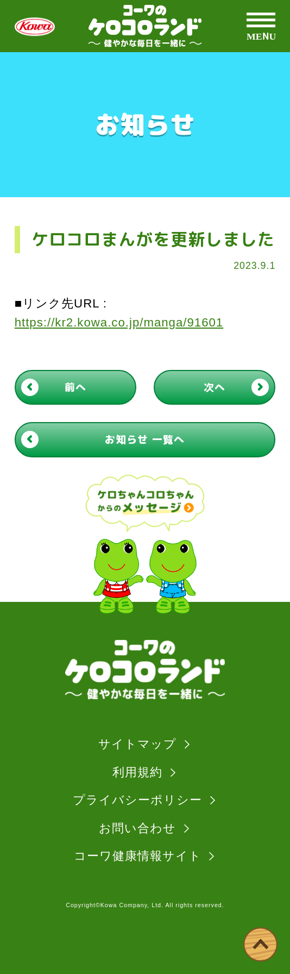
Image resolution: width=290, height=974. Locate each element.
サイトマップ (137, 744)
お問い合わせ (137, 828)
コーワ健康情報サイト (137, 856)
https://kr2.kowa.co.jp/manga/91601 (119, 322)
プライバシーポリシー (137, 800)
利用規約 (137, 772)
